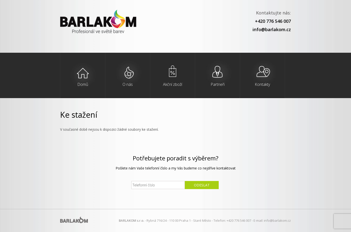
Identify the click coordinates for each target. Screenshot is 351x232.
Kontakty (262, 84)
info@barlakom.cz (272, 29)
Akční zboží (172, 84)
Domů (82, 84)
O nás (127, 84)
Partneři (218, 84)
